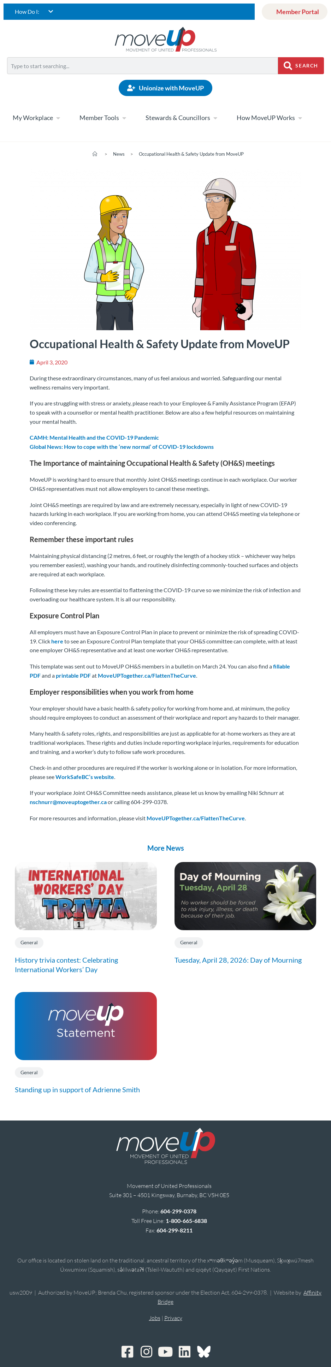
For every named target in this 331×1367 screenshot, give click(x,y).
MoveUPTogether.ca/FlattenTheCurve (147, 675)
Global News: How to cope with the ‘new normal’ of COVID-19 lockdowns (122, 446)
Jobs (154, 1317)
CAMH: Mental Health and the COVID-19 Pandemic (94, 437)
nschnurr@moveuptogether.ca (68, 801)
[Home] (95, 154)
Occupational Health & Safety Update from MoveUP (191, 154)
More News (165, 848)
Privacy (173, 1317)
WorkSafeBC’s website (84, 776)
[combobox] (142, 65)
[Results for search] (142, 78)
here (57, 641)
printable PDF (73, 675)
